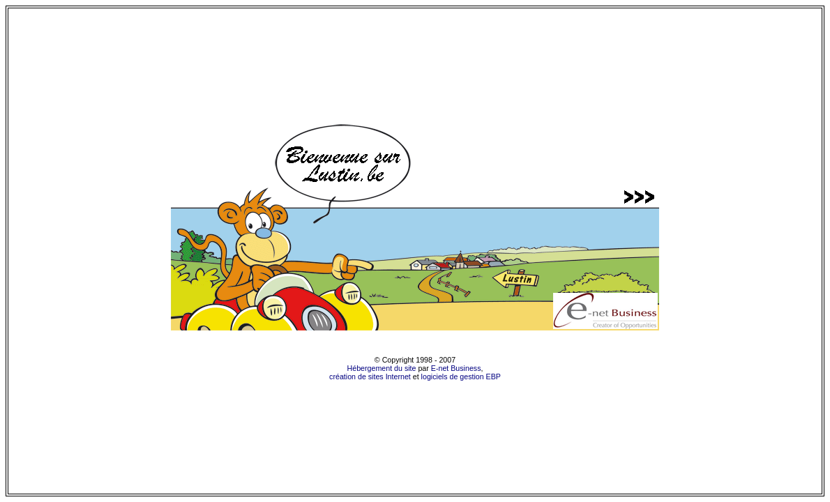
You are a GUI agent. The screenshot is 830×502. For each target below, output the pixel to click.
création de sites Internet (370, 376)
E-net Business (456, 368)
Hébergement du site (381, 368)
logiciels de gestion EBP (461, 376)
